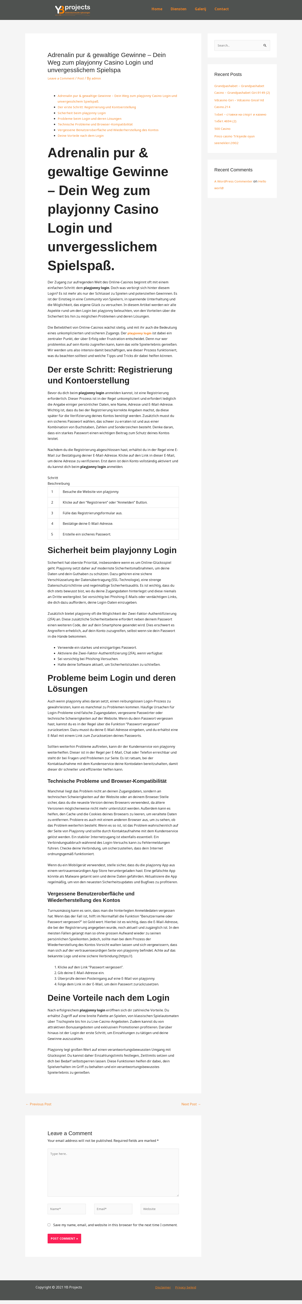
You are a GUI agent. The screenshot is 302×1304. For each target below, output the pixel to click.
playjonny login (140, 333)
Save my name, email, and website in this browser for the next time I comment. (115, 1228)
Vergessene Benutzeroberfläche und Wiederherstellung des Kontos (111, 130)
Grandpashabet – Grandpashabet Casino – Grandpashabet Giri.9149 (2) (241, 93)
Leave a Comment (62, 78)
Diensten (178, 9)
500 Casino (223, 135)
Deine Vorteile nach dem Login (82, 135)
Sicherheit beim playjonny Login (83, 113)
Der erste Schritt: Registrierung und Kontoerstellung (99, 107)
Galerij (200, 9)
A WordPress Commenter (234, 188)
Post (81, 78)
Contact (222, 9)
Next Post (191, 1104)
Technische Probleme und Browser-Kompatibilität (97, 124)
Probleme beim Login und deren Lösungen (91, 118)
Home (156, 9)
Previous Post (38, 1104)
